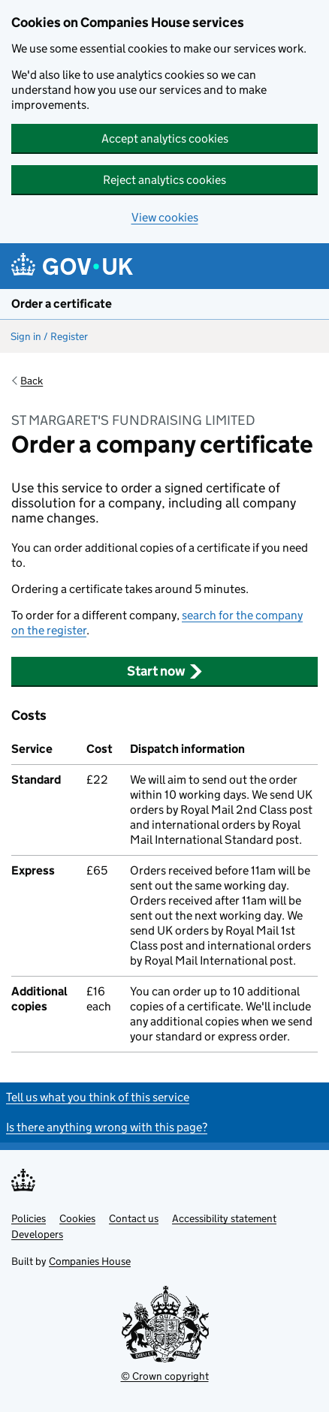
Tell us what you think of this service (97, 1097)
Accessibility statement (224, 1218)
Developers (37, 1234)
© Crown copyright (165, 1376)
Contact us (133, 1218)
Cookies (77, 1218)
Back (31, 381)
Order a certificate (61, 304)
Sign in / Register (49, 336)
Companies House (90, 1261)
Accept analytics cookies (164, 138)
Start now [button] (165, 671)
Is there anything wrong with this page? (106, 1127)
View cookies (164, 217)
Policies (28, 1218)
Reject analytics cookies (164, 180)
